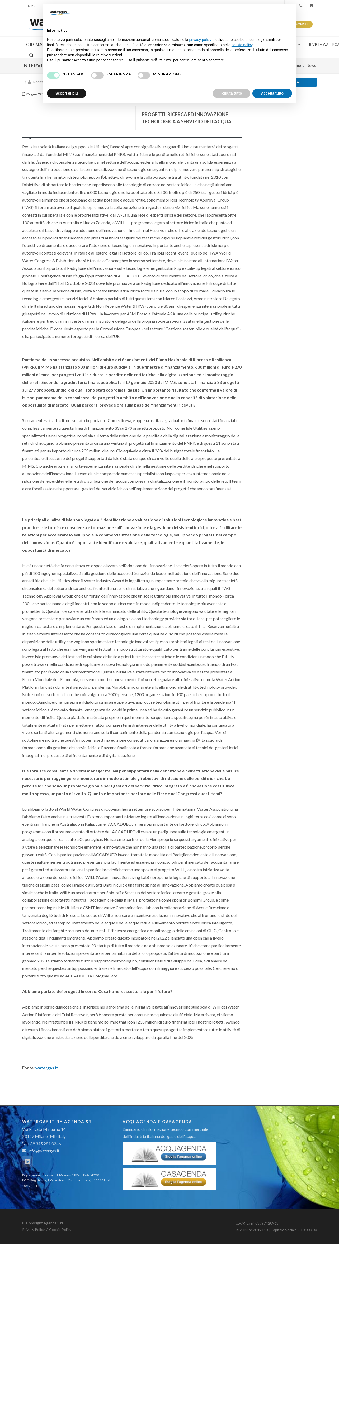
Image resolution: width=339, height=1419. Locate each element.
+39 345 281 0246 (41, 1143)
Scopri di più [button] (66, 93)
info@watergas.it (43, 1150)
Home (30, 6)
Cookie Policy (60, 1229)
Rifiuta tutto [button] (231, 93)
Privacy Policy (33, 1229)
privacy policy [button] (200, 39)
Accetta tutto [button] (272, 93)
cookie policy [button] (242, 45)
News (311, 65)
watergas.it (46, 1067)
